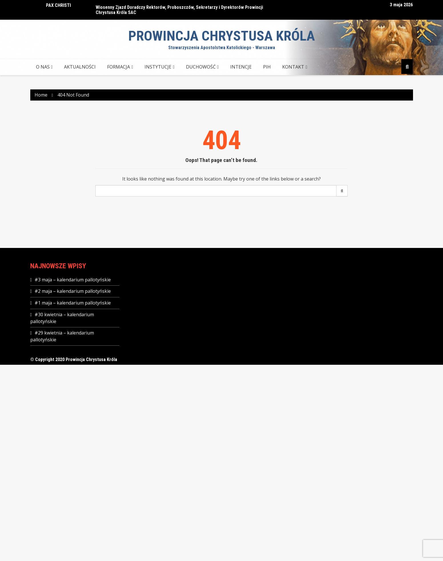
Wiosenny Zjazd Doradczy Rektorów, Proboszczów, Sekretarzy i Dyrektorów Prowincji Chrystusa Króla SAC (179, 10)
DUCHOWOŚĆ (201, 67)
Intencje (241, 67)
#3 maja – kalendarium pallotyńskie (73, 280)
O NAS (43, 67)
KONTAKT (293, 67)
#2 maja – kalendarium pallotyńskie (73, 291)
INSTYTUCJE (158, 67)
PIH (267, 67)
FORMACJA (118, 67)
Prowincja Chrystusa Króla (221, 36)
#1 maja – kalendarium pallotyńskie (73, 303)
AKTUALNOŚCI (80, 67)
